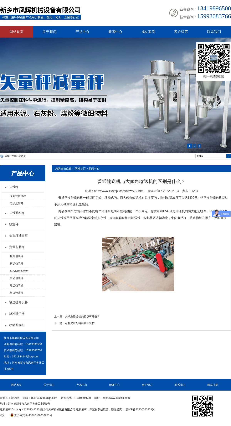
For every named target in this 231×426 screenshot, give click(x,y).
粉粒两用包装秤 (19, 270)
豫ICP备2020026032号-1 (141, 409)
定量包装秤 (17, 247)
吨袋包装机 (16, 285)
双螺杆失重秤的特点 (15, 156)
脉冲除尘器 (17, 313)
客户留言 (181, 32)
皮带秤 (13, 187)
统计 (3, 415)
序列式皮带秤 (18, 196)
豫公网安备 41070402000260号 (31, 415)
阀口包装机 (16, 292)
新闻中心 (115, 32)
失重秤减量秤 (18, 235)
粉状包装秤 (16, 263)
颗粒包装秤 (16, 256)
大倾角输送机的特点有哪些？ (82, 316)
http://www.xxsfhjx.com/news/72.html (119, 191)
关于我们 (49, 32)
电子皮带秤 (16, 203)
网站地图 (212, 384)
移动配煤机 (17, 325)
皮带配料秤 (17, 213)
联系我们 (214, 32)
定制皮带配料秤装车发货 (80, 323)
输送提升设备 (18, 302)
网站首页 (16, 32)
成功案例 (148, 32)
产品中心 (82, 32)
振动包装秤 (16, 278)
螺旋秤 (13, 224)
